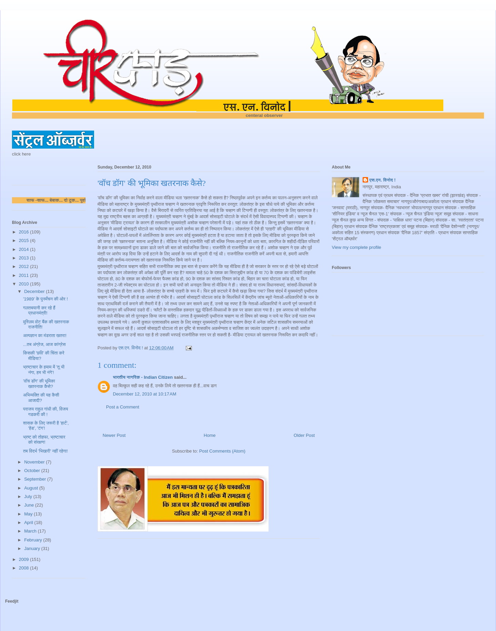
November (35, 462)
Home (210, 435)
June (29, 505)
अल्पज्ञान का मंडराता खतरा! (44, 335)
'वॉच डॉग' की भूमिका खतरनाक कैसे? (39, 383)
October (32, 470)
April (29, 522)
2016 (24, 231)
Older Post (304, 435)
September (35, 479)
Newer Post (114, 435)
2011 (24, 275)
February (33, 539)
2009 (24, 559)
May (29, 513)
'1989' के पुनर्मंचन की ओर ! (45, 298)
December (35, 291)
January (32, 548)
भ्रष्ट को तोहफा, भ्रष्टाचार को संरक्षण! (44, 439)
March (31, 531)
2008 (24, 567)
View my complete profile (356, 247)
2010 (24, 283)
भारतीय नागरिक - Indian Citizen (143, 377)
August (31, 488)
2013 (24, 257)
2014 (24, 249)
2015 (24, 240)
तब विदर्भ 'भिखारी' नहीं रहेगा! (45, 451)
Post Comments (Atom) (222, 451)
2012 (24, 266)
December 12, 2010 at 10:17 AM (144, 394)
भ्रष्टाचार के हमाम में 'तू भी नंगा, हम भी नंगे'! (43, 369)
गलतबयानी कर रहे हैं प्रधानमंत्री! (39, 310)
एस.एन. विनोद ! (382, 180)
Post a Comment (122, 407)
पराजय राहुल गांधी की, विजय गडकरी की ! (45, 411)
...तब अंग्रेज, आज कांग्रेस (44, 344)
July (29, 496)
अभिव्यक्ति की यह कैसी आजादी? (41, 397)
